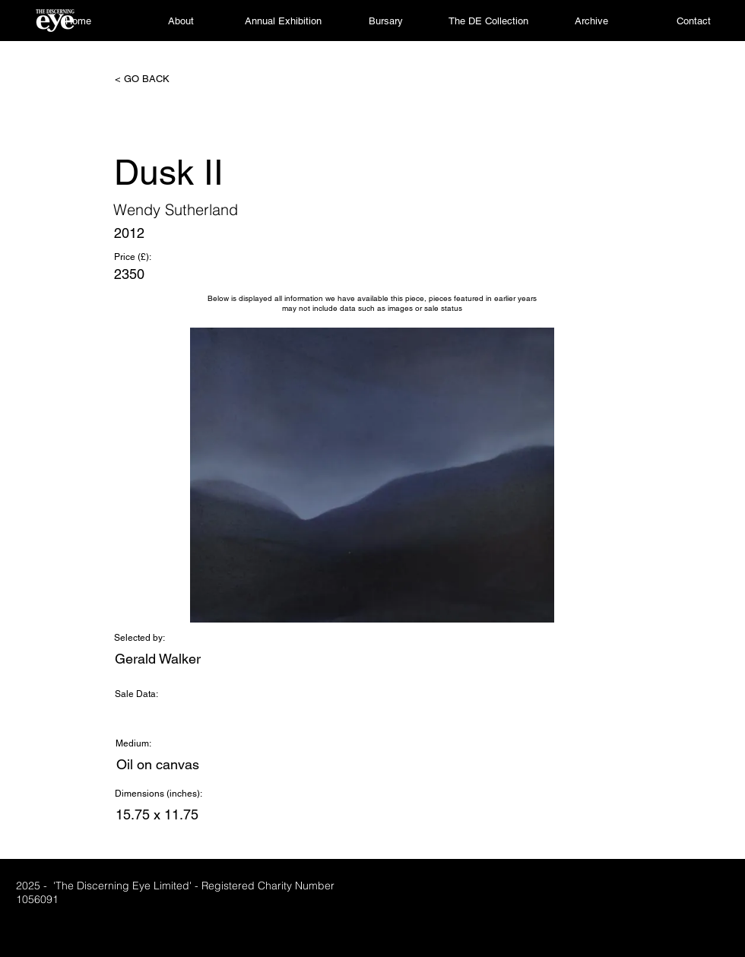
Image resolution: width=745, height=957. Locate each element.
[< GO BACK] (165, 79)
